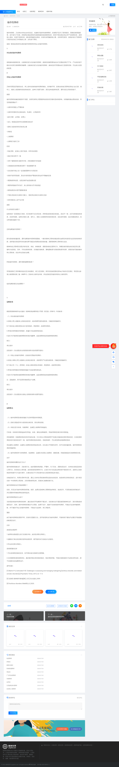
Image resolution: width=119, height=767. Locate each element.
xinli (9, 26)
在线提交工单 (76, 729)
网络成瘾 (100, 55)
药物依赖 (100, 87)
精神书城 (49, 11)
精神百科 (41, 11)
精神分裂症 (10, 665)
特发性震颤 (10, 617)
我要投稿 (111, 16)
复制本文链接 (62, 606)
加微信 (93, 30)
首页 (6, 16)
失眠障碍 (9, 678)
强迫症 (9, 672)
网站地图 (32, 764)
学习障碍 (100, 66)
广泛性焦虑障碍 (11, 675)
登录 (112, 4)
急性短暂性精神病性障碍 (56, 617)
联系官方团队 (62, 729)
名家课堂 (32, 11)
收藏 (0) (38, 591)
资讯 (18, 11)
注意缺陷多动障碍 (12, 685)
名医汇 (25, 11)
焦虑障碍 (9, 658)
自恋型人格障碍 (11, 689)
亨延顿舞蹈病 (101, 77)
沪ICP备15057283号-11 (43, 764)
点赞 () (51, 591)
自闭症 (9, 682)
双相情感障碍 (10, 668)
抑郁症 (9, 662)
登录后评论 (13, 713)
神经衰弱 (100, 45)
